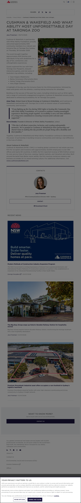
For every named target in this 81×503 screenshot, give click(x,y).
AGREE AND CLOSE (35, 499)
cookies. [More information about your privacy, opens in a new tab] (56, 496)
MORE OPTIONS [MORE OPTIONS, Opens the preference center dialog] (19, 499)
